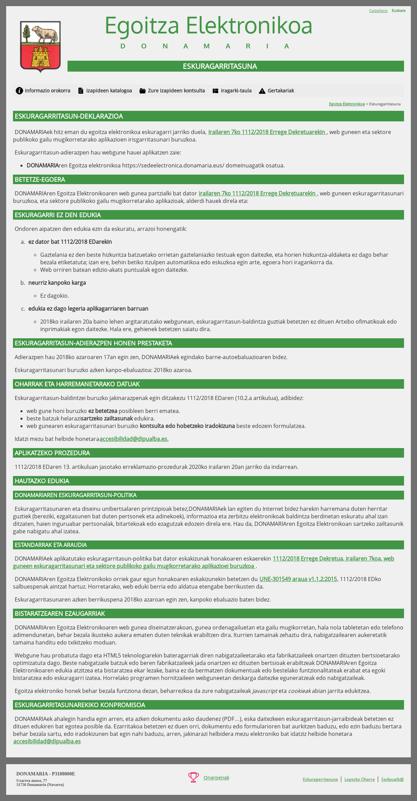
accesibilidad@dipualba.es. (134, 439)
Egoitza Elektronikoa (347, 103)
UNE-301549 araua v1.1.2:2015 (298, 579)
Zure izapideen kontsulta (176, 90)
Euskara (398, 10)
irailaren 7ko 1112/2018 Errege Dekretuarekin (267, 132)
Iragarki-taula (236, 90)
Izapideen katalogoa (109, 90)
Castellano (378, 10)
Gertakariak (281, 90)
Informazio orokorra (47, 90)
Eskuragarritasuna (320, 779)
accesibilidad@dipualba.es (47, 741)
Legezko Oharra (359, 779)
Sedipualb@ (392, 779)
